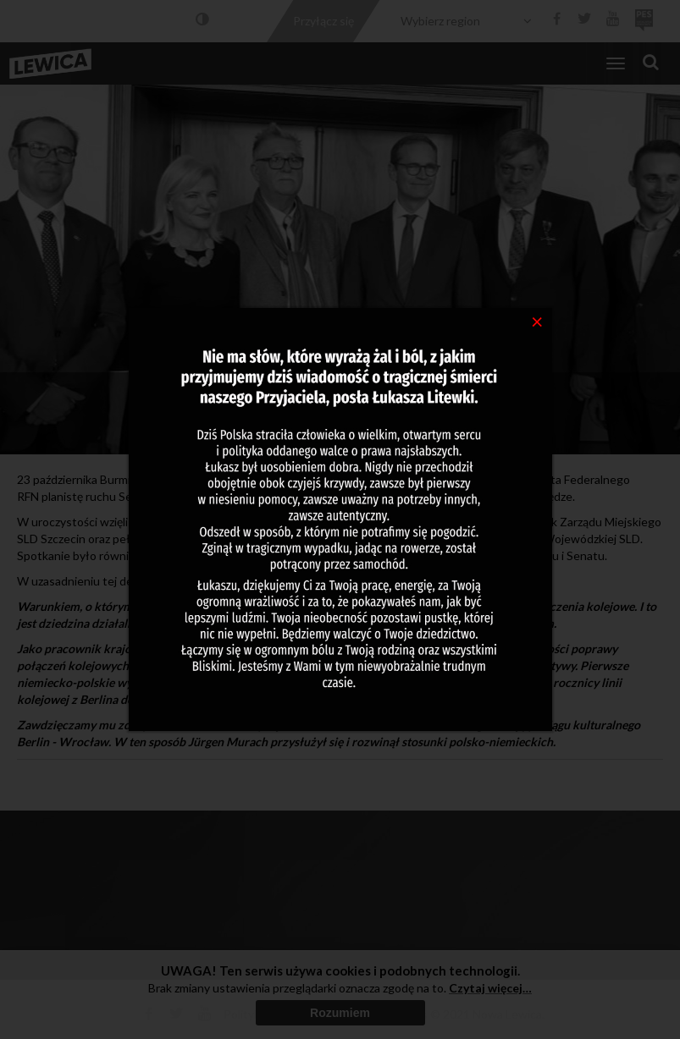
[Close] (537, 320)
